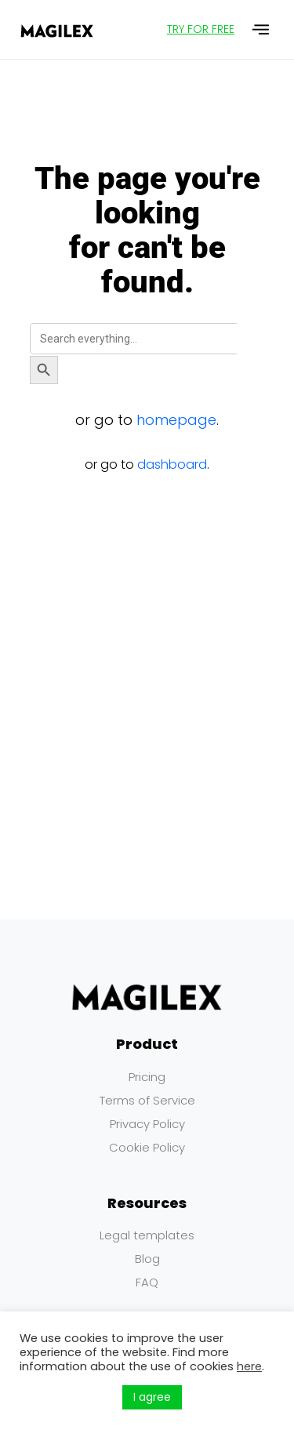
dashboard (172, 464)
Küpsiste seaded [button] (67, 1398)
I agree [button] (152, 1397)
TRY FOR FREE (200, 29)
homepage (176, 420)
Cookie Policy (147, 1147)
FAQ (147, 1282)
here (249, 1366)
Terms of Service (147, 1100)
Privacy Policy (147, 1124)
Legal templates (147, 1235)
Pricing (147, 1076)
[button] (261, 29)
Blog (147, 1258)
